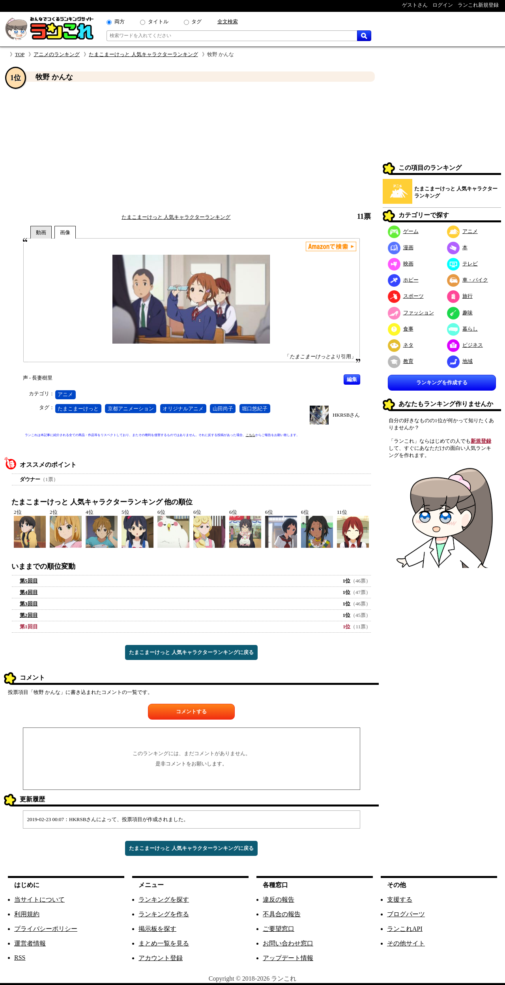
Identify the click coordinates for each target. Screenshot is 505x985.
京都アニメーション (131, 409)
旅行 (460, 296)
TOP (19, 54)
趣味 (460, 313)
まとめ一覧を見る (163, 943)
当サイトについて (39, 899)
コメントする (191, 711)
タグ (196, 21)
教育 (400, 361)
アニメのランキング (57, 54)
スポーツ (406, 296)
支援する (399, 899)
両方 (119, 21)
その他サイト (406, 943)
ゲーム (403, 231)
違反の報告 (278, 899)
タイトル (158, 21)
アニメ (65, 394)
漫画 (400, 247)
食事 (400, 329)
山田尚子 (223, 409)
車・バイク (467, 280)
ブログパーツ (406, 914)
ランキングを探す (163, 899)
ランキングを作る (163, 914)
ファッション (411, 313)
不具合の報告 (282, 914)
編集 (352, 379)
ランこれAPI (405, 928)
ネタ (400, 345)
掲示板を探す (157, 928)
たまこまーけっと (78, 409)
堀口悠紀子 (254, 409)
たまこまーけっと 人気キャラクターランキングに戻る (191, 652)
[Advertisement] (191, 147)
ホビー (403, 280)
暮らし (462, 329)
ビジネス (465, 345)
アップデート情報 (288, 958)
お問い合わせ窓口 (288, 943)
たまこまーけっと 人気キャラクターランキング (143, 54)
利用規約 (26, 914)
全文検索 (227, 21)
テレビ (462, 264)
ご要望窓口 (278, 928)
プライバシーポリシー (45, 928)
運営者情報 (30, 943)
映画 (400, 264)
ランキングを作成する (442, 382)
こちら (250, 435)
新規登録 (481, 441)
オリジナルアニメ (183, 409)
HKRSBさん (346, 415)
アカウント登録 (160, 958)
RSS (19, 957)
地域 (460, 361)
